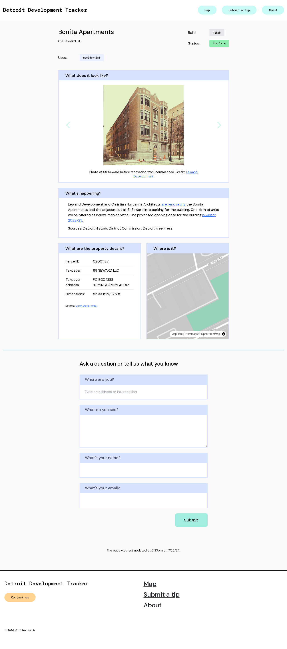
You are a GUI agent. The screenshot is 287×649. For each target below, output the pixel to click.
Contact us (20, 597)
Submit (191, 520)
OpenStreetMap (210, 334)
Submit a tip (239, 10)
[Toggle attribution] (223, 334)
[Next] (219, 125)
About (273, 10)
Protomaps (191, 334)
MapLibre (177, 334)
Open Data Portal (86, 305)
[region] (188, 296)
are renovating (173, 204)
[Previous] (68, 125)
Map (207, 10)
